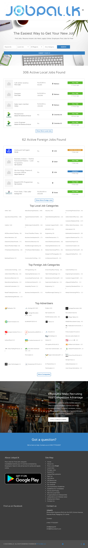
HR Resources (51, 480)
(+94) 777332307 (52, 523)
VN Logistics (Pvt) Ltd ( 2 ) (52, 344)
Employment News (53, 499)
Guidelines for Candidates (55, 489)
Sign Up (49, 476)
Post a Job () (53, 466)
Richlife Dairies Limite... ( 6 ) (52, 317)
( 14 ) (54, 225)
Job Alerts (50, 478)
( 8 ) (13, 233)
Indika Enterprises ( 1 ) (71, 364)
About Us (50, 464)
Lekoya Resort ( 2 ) (10, 340)
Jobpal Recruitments (54, 474)
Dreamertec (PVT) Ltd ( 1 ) (33, 364)
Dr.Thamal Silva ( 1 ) (50, 364)
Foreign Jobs (51, 470)
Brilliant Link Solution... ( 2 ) (74, 344)
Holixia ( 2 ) (48, 340)
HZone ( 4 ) (49, 321)
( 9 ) (70, 229)
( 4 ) (73, 254)
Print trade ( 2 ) (29, 355)
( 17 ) (74, 221)
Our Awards (51, 484)
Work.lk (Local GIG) (53, 493)
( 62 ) (8, 210)
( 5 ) (74, 250)
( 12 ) (13, 270)
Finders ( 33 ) (48, 308)
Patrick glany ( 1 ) (49, 368)
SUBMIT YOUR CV (44, 53)
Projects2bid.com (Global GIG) (57, 495)
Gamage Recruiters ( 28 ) (74, 308)
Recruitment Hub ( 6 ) (71, 312)
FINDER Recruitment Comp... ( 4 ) (74, 321)
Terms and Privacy (53, 491)
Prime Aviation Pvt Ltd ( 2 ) (73, 332)
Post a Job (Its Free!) (58, 419)
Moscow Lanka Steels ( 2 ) (72, 336)
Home (49, 462)
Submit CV (50, 472)
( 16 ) (8, 225)
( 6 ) (32, 241)
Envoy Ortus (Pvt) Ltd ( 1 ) (74, 355)
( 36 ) (13, 217)
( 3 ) (74, 274)
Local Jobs (50, 468)
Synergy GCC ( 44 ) (31, 308)
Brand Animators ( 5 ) (12, 321)
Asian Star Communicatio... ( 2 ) (53, 348)
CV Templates (51, 482)
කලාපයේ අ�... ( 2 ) (72, 340)
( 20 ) (74, 217)
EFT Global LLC (41, 544)
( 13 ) (49, 229)
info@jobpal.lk (51, 527)
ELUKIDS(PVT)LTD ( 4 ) (31, 321)
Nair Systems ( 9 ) (50, 312)
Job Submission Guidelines (55, 486)
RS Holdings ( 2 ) (51, 336)
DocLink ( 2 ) (50, 332)
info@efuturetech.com (54, 529)
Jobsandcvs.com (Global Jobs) (57, 497)
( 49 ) (33, 210)
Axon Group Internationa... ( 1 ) (74, 368)
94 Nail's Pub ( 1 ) (70, 360)
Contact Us (51, 501)
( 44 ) (49, 210)
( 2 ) (33, 278)
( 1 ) (74, 278)
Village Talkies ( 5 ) (72, 317)
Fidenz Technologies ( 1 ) (13, 364)
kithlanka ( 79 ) (10, 308)
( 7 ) (33, 237)
